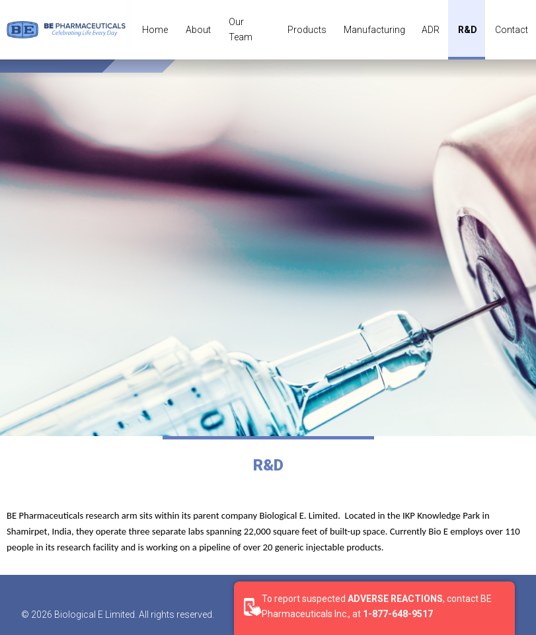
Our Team (240, 29)
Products (306, 29)
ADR (431, 29)
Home (155, 29)
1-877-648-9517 (398, 614)
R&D (467, 29)
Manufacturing (374, 29)
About (198, 29)
